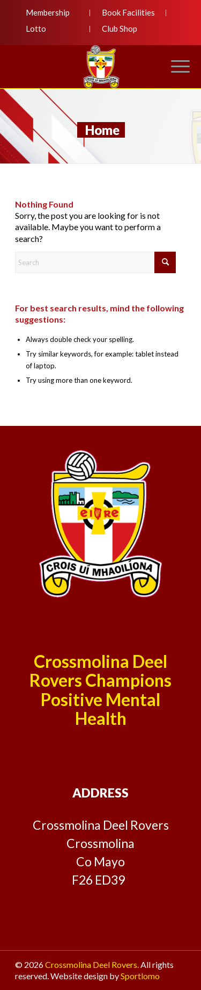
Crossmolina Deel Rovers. (92, 964)
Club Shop (119, 28)
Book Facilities (128, 12)
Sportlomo (140, 976)
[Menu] (175, 66)
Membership (48, 12)
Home (102, 130)
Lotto (36, 28)
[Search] (95, 262)
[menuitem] (52, 13)
